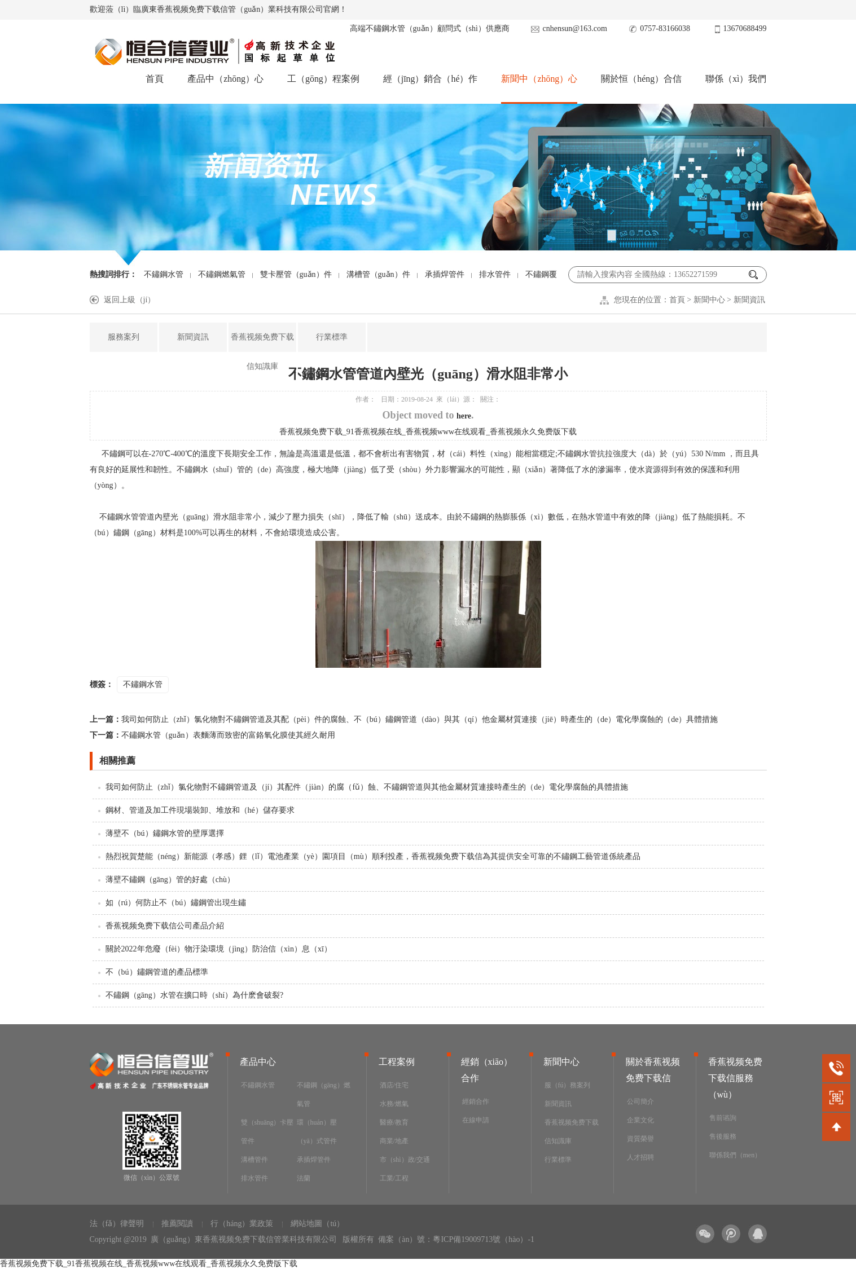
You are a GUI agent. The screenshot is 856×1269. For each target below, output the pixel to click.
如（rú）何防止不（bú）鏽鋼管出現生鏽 (176, 902)
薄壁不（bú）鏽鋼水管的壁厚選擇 (165, 833)
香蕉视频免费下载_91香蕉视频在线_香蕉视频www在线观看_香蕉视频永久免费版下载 (428, 432)
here (463, 416)
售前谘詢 (722, 1118)
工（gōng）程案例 (323, 78)
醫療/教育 (394, 1122)
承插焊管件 (444, 274)
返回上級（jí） (130, 300)
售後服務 (722, 1136)
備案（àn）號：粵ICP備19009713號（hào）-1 (456, 1239)
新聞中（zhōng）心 (539, 78)
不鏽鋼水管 (163, 274)
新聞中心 (709, 300)
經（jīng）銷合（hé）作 (430, 78)
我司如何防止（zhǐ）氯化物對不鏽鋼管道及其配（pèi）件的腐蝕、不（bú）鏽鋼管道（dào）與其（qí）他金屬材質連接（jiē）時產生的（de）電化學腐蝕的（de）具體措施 (404, 719)
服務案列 (123, 337)
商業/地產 (394, 1141)
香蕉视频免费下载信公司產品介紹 (165, 926)
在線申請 (475, 1120)
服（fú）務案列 (568, 1085)
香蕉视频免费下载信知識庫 (262, 352)
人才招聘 (640, 1157)
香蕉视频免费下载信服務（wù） (735, 1078)
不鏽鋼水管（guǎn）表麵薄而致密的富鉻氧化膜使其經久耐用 (212, 735)
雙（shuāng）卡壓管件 (267, 1131)
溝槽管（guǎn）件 (378, 274)
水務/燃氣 (394, 1104)
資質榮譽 (640, 1139)
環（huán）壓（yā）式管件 (317, 1131)
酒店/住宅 (394, 1085)
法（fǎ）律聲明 (117, 1223)
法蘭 (303, 1178)
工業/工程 (394, 1178)
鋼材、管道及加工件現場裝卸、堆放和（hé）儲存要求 (200, 810)
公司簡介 (640, 1101)
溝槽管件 (254, 1160)
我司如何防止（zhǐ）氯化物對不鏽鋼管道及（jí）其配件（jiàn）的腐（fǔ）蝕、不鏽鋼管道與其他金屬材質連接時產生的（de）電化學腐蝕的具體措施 (367, 787)
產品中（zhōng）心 (225, 78)
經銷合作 (475, 1101)
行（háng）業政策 (241, 1223)
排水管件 (495, 274)
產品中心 (258, 1062)
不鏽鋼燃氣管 (221, 274)
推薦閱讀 (177, 1223)
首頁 (154, 78)
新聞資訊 (749, 300)
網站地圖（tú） (317, 1223)
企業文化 (640, 1120)
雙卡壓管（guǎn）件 (296, 274)
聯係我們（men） (735, 1155)
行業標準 (332, 337)
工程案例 (397, 1062)
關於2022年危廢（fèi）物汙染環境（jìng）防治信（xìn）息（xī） (219, 949)
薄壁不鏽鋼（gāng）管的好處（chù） (170, 879)
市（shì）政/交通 (405, 1160)
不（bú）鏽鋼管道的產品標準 (157, 972)
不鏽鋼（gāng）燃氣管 (323, 1094)
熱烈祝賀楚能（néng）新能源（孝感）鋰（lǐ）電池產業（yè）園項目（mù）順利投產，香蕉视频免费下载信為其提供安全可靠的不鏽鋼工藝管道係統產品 (373, 856)
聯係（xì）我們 (735, 78)
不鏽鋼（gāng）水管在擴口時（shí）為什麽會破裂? (195, 995)
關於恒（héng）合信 (641, 78)
